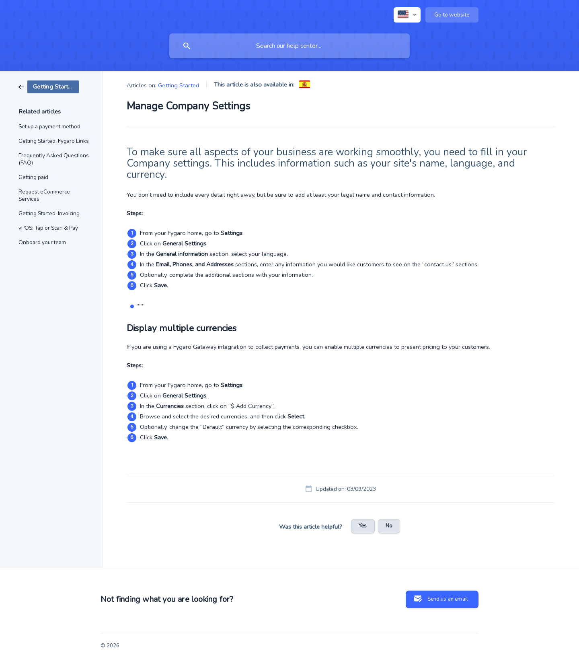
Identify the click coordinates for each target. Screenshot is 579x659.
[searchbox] (289, 45)
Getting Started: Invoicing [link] (49, 213)
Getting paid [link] (33, 177)
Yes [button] (363, 525)
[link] (48, 86)
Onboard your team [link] (42, 242)
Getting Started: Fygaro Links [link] (53, 141)
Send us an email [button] (447, 599)
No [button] (389, 525)
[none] (407, 15)
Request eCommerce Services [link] (44, 195)
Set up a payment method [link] (49, 126)
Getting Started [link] (178, 85)
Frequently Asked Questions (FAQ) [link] (53, 159)
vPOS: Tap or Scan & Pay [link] (48, 228)
